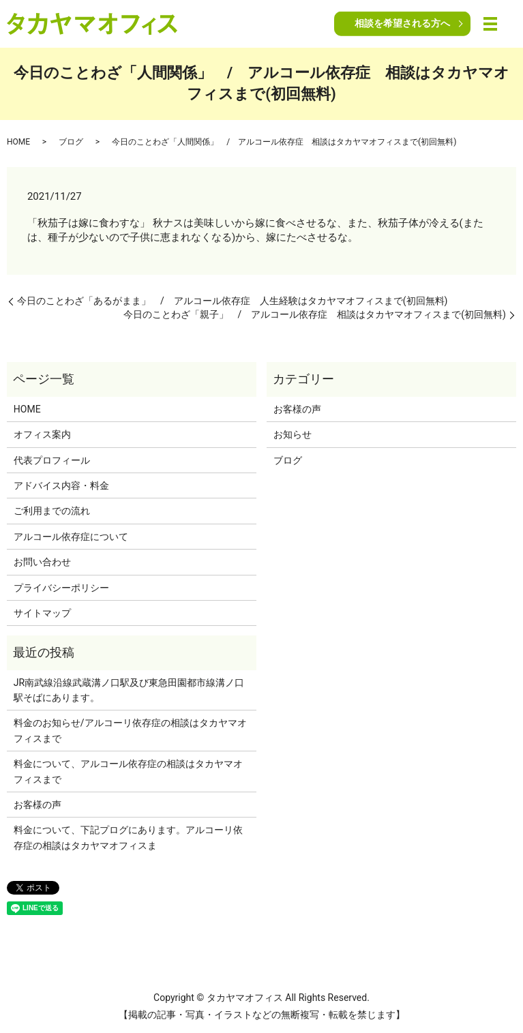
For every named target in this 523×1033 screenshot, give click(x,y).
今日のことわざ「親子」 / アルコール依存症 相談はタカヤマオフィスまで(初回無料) (314, 314)
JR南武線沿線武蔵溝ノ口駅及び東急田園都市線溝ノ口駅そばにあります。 (129, 690)
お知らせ (292, 434)
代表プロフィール (52, 460)
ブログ (71, 142)
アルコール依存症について (71, 536)
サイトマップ (42, 613)
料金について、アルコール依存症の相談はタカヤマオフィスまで (128, 771)
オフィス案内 (42, 434)
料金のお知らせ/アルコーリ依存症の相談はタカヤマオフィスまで (130, 730)
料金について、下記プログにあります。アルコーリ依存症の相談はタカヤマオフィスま (128, 837)
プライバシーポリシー (61, 587)
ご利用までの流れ (52, 510)
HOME (18, 142)
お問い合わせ (42, 561)
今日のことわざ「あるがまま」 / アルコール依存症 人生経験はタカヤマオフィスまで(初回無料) (232, 300)
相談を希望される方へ (402, 23)
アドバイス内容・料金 (61, 485)
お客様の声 (297, 409)
